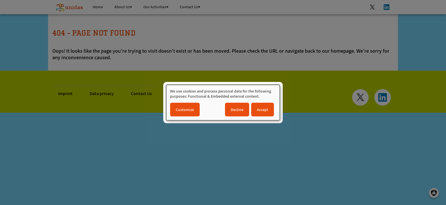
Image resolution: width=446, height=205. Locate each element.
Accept (262, 109)
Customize (185, 109)
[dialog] (223, 102)
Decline (237, 109)
